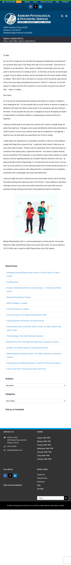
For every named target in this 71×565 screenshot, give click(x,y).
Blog (38, 485)
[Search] (66, 498)
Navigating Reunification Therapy (19, 297)
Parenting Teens (12, 282)
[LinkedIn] (15, 475)
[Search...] (50, 498)
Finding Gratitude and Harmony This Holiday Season (25, 321)
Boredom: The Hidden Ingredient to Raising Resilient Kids (27, 348)
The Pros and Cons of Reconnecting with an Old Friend (26, 369)
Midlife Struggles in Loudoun (17, 303)
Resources (41, 482)
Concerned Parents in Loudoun (18, 309)
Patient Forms (42, 478)
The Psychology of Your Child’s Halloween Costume (25, 336)
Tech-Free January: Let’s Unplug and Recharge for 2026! (27, 315)
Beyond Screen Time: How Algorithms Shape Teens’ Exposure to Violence (33, 342)
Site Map (40, 489)
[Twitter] (10, 475)
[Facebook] (5, 475)
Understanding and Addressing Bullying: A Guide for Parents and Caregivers (34, 363)
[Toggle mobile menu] (66, 16)
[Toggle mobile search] (62, 16)
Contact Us (41, 475)
